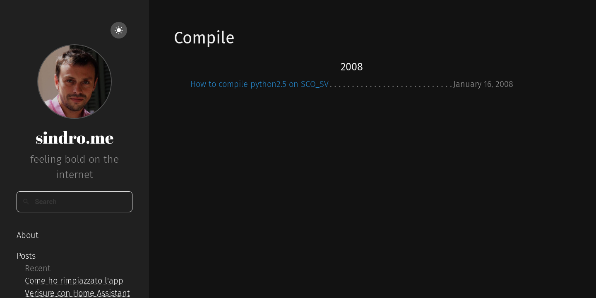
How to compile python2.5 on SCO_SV (259, 84)
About (27, 235)
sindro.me (75, 137)
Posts (26, 256)
